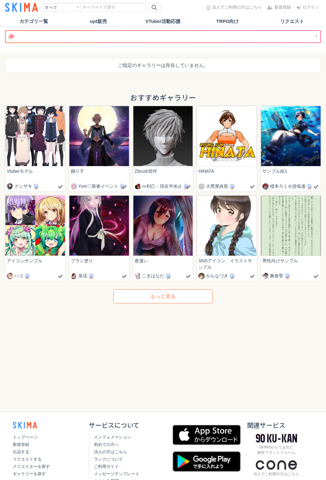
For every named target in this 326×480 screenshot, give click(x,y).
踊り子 (77, 171)
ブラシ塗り (82, 261)
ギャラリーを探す (29, 473)
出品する (21, 451)
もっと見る (163, 296)
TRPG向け (227, 21)
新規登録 (21, 444)
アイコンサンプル (24, 261)
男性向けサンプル (280, 261)
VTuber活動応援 (163, 21)
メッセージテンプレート (116, 473)
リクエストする (27, 459)
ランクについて (108, 459)
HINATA (206, 171)
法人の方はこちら (110, 451)
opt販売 (98, 21)
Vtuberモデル (20, 171)
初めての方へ (106, 444)
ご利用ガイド (106, 466)
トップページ (25, 437)
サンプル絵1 (274, 171)
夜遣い (141, 261)
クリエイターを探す (31, 466)
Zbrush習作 (146, 171)
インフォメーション (112, 437)
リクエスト (292, 21)
